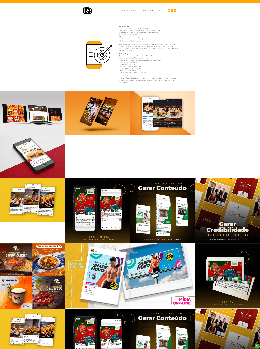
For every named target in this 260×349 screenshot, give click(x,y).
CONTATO (160, 10)
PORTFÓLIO (142, 10)
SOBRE (133, 10)
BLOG (152, 10)
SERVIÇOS (124, 10)
